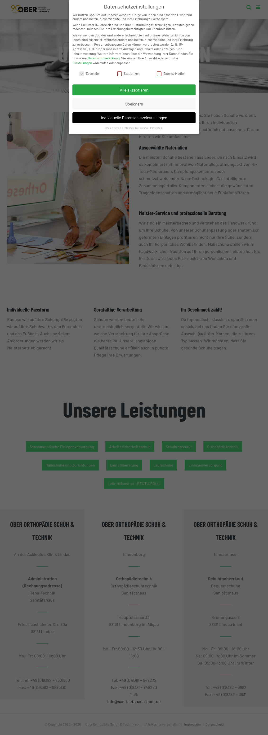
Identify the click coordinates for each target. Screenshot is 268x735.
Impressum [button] (156, 125)
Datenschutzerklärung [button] (136, 125)
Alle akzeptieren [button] (134, 87)
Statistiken (128, 71)
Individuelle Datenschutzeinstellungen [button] (134, 115)
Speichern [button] (134, 101)
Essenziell (89, 71)
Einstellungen (82, 61)
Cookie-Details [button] (113, 125)
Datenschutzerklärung (104, 56)
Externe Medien (171, 71)
